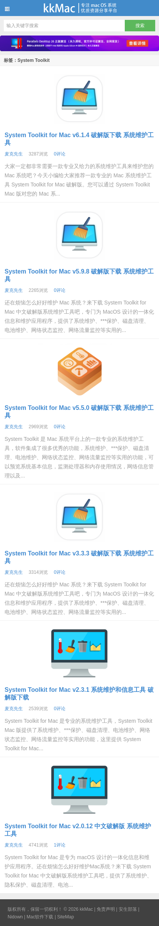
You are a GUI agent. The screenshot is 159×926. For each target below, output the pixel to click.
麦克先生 (14, 154)
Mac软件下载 (40, 917)
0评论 (59, 154)
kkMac (79, 8)
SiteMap (65, 917)
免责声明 (106, 909)
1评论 (59, 845)
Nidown (15, 917)
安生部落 (128, 909)
